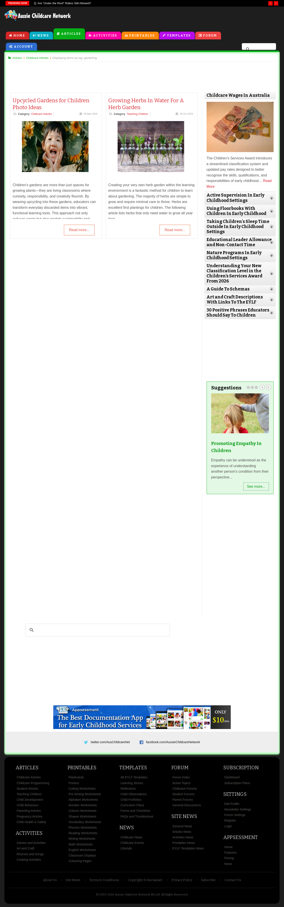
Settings (235, 796)
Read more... (79, 230)
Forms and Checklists (135, 812)
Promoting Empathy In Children (235, 447)
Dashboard (232, 778)
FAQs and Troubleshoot (136, 818)
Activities (105, 36)
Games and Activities (31, 844)
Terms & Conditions (104, 881)
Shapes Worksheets (82, 818)
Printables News (183, 844)
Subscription (241, 769)
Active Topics (181, 784)
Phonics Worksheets (83, 829)
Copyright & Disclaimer (145, 881)
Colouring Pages (80, 862)
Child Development (30, 801)
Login (228, 827)
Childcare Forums (184, 790)
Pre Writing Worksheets (85, 795)
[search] (258, 49)
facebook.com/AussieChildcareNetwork (173, 741)
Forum (210, 36)
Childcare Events (132, 844)
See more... (254, 486)
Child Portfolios (130, 801)
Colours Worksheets (83, 812)
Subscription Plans (237, 784)
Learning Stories (131, 784)
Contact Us (233, 881)
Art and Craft (25, 849)
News (43, 36)
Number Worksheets (83, 806)
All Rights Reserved (174, 895)
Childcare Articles (43, 114)
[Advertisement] (179, 17)
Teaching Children (138, 114)
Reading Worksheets (83, 834)
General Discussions (186, 806)
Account (23, 47)
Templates (179, 36)
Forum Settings (234, 816)
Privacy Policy (182, 881)
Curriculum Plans (132, 806)
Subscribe (208, 881)
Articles (71, 34)
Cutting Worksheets (82, 790)
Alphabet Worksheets (83, 801)
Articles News (181, 833)
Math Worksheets (81, 845)
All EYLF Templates (134, 778)
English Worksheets (82, 851)
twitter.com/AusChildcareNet (110, 741)
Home (19, 36)
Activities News (182, 838)
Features (230, 854)
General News (182, 827)
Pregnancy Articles (29, 818)
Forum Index (181, 778)
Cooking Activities (29, 861)
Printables (142, 36)
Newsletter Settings (237, 810)
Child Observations (133, 795)
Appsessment (240, 839)
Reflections (128, 790)
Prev (260, 387)
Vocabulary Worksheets (85, 823)
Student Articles (27, 790)
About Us (50, 881)
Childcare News (131, 838)
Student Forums (183, 795)
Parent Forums (182, 801)
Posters (74, 784)
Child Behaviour (28, 806)
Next (266, 387)
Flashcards (76, 778)
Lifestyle (126, 849)
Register (230, 822)
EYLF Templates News (188, 849)
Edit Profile (231, 805)
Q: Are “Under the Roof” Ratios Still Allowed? (62, 3)
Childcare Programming (33, 784)
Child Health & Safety (31, 823)
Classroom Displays (82, 857)
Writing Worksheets (82, 840)
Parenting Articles (29, 812)
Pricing (229, 859)
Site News (184, 818)
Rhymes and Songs (30, 855)
